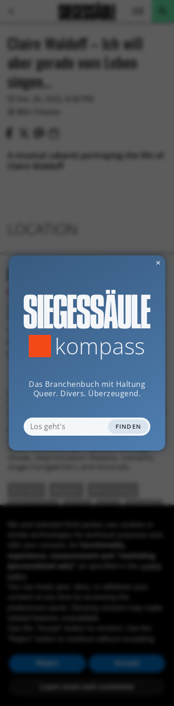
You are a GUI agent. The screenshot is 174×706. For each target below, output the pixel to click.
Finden (129, 426)
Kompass (100, 346)
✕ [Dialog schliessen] (135, 262)
